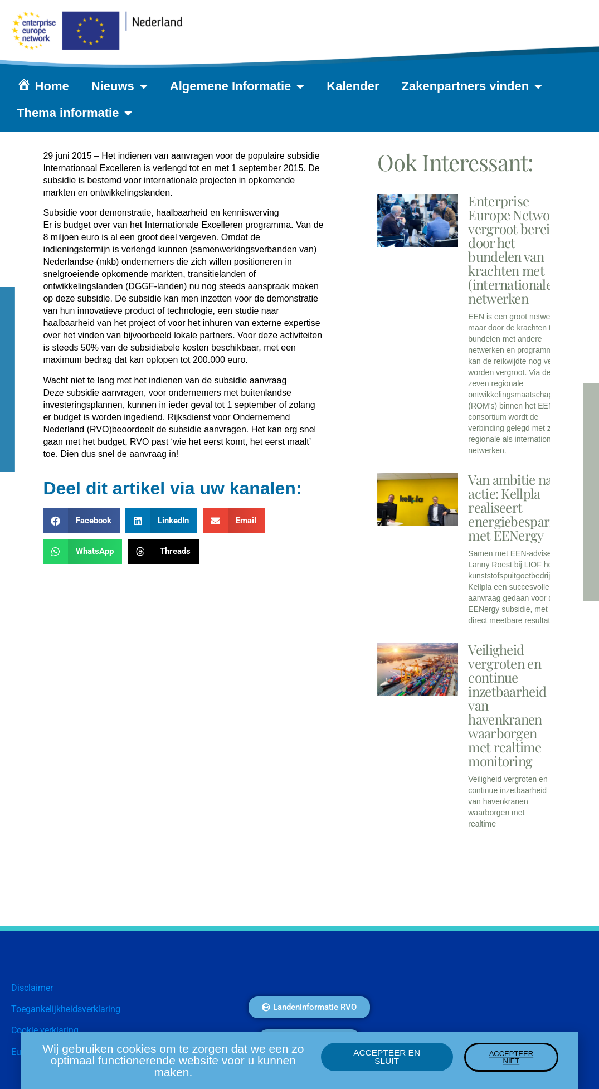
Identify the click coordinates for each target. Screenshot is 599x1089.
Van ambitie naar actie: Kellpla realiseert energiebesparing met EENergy (517, 507)
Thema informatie (74, 113)
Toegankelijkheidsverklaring (65, 1009)
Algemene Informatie (237, 86)
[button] (81, 520)
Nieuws (119, 86)
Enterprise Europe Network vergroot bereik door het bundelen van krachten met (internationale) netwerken (515, 249)
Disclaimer (32, 988)
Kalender (353, 86)
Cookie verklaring (45, 1030)
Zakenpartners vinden (472, 86)
